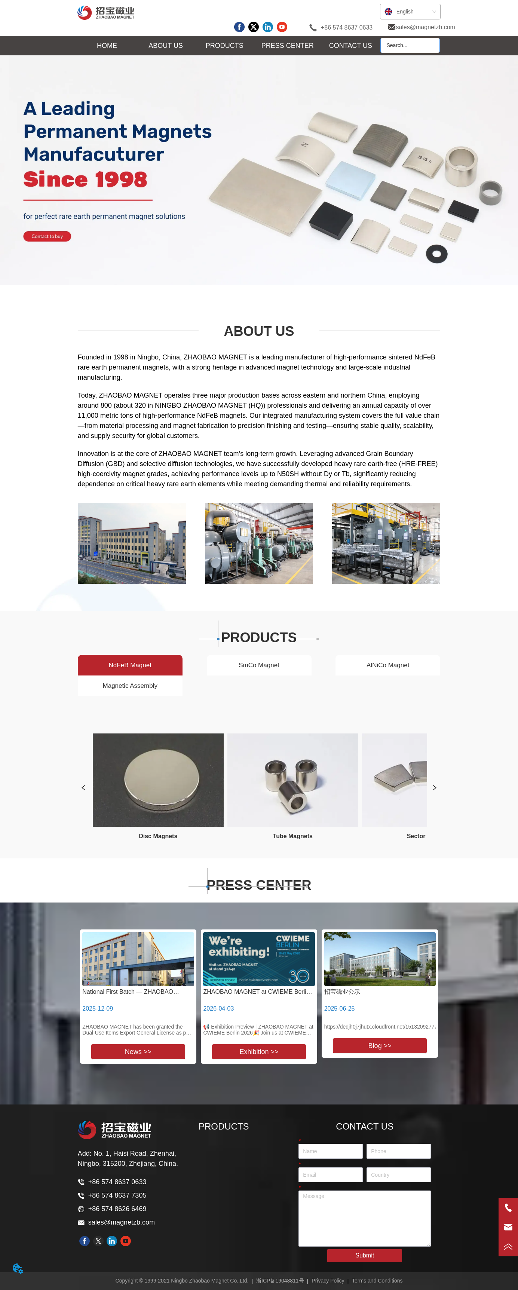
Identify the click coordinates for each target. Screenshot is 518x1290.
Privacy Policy (328, 1281)
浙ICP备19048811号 (280, 1281)
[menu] (228, 46)
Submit (364, 1255)
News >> (138, 1051)
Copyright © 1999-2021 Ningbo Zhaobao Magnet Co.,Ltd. (182, 1281)
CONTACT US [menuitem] (350, 45)
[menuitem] (166, 46)
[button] (165, 45)
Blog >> (380, 1046)
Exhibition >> (258, 1051)
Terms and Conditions (377, 1281)
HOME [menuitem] (107, 45)
